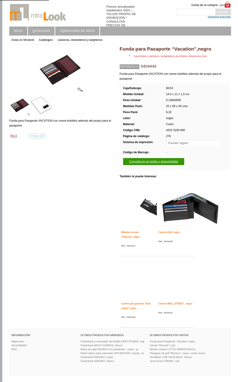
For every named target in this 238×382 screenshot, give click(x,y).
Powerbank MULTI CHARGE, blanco (102, 345)
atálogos (41, 31)
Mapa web (18, 341)
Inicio (18, 31)
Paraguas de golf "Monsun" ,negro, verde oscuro (177, 353)
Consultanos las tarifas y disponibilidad (153, 161)
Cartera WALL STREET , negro (175, 303)
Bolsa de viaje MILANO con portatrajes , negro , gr (109, 349)
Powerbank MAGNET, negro (97, 357)
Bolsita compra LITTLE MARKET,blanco (172, 349)
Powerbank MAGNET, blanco (97, 361)
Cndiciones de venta (77, 31)
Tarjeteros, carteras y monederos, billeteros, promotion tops (170, 56)
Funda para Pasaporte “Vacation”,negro (172, 341)
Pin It (13, 136)
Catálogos (46, 40)
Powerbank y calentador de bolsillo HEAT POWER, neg (112, 341)
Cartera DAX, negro (169, 232)
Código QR (37, 136)
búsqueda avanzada (219, 16)
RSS (14, 349)
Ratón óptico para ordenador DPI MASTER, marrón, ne (112, 353)
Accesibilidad (19, 345)
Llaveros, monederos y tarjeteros (80, 40)
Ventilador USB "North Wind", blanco (171, 357)
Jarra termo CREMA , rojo (164, 361)
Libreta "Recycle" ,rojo (162, 345)
